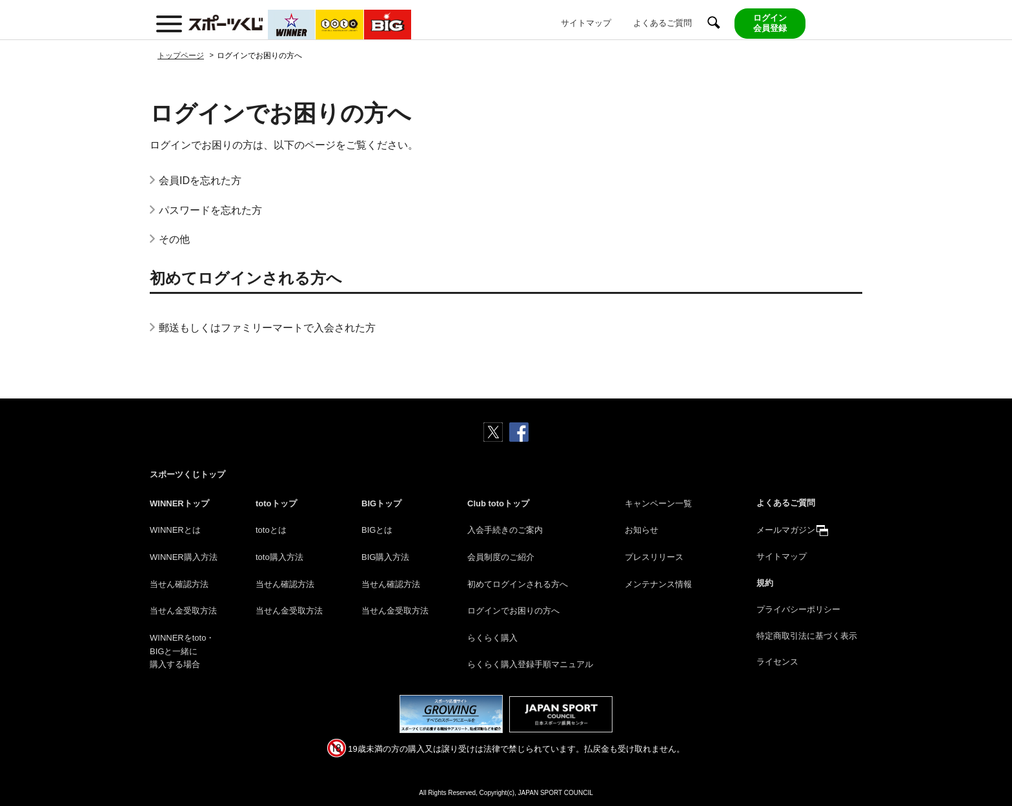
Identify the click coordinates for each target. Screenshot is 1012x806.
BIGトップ (381, 503)
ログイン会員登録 (770, 23)
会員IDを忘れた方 (200, 180)
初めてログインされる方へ (517, 584)
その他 (174, 239)
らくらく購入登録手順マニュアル (530, 664)
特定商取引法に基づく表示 (806, 636)
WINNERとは (175, 530)
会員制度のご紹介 (500, 557)
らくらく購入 (492, 638)
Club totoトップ (498, 503)
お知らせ (641, 530)
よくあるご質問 (662, 23)
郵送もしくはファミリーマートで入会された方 (267, 327)
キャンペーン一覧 (658, 503)
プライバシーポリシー (798, 609)
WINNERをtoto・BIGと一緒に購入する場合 (182, 651)
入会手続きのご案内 (505, 530)
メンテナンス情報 (658, 584)
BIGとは (376, 530)
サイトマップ (586, 23)
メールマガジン (785, 530)
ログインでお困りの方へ (513, 610)
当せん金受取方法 (183, 610)
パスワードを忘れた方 (210, 210)
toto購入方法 (279, 557)
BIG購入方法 (385, 557)
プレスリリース (654, 557)
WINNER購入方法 (184, 557)
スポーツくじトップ (187, 474)
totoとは (271, 530)
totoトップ (276, 503)
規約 (764, 583)
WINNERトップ (179, 503)
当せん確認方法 (179, 584)
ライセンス (777, 661)
